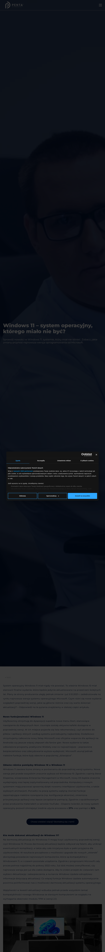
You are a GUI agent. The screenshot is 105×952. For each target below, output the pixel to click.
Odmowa (22, 496)
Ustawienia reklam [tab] (64, 460)
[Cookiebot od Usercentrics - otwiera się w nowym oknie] (83, 454)
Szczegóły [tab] (41, 460)
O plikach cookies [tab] (87, 460)
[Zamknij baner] (96, 454)
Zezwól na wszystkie (82, 496)
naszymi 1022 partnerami (23, 471)
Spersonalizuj (52, 496)
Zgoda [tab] (18, 460)
